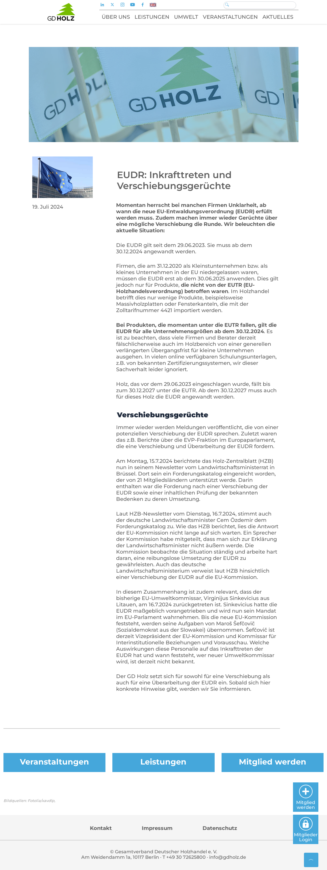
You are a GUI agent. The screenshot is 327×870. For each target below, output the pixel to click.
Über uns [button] (116, 17)
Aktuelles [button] (277, 17)
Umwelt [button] (186, 17)
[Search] (260, 5)
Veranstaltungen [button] (230, 17)
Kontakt (101, 828)
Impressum (157, 828)
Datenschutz (220, 828)
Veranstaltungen (54, 762)
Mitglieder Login (306, 829)
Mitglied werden (272, 762)
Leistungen (163, 762)
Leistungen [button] (152, 17)
